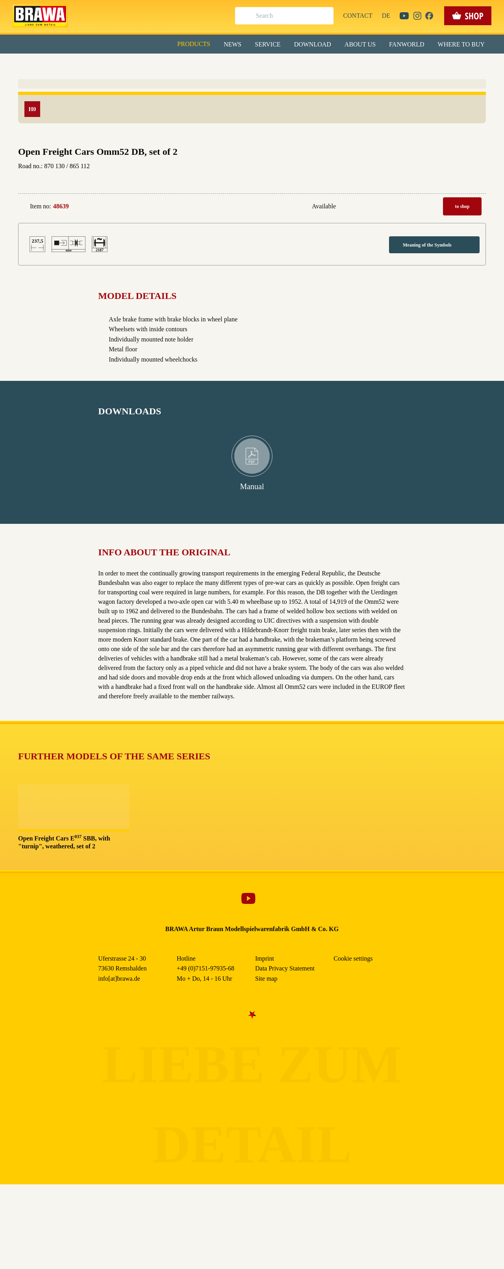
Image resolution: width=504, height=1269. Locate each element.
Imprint (280, 181)
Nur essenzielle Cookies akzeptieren (252, 146)
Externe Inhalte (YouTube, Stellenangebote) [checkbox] (218, 81)
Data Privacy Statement (317, 181)
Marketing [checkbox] (219, 64)
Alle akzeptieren (252, 102)
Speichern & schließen (252, 124)
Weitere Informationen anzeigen (252, 164)
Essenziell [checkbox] (182, 64)
